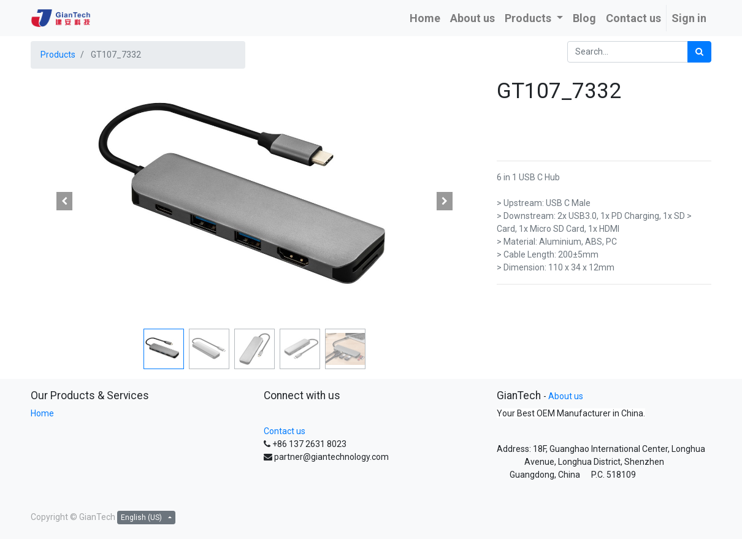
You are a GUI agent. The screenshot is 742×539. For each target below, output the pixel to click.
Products (57, 54)
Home (42, 413)
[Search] (699, 52)
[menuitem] (425, 18)
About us (565, 396)
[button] (64, 201)
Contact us (284, 431)
